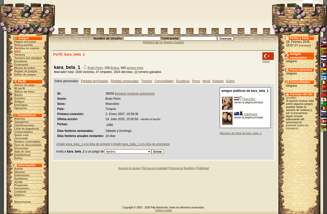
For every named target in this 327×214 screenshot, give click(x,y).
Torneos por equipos (28, 57)
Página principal (25, 41)
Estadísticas (22, 154)
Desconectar (22, 201)
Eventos (19, 98)
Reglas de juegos (25, 71)
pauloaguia (294, 122)
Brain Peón (95, 68)
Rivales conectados (27, 141)
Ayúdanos (21, 178)
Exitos (230, 81)
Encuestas (21, 148)
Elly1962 (249, 99)
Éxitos (18, 158)
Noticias (19, 118)
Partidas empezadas (124, 81)
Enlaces (19, 194)
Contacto (20, 191)
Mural (206, 81)
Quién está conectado (21, 137)
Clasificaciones (24, 125)
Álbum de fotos (24, 91)
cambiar (305, 45)
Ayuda (18, 181)
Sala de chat (22, 151)
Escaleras (20, 61)
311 (17, 51)
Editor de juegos (25, 74)
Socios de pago (24, 84)
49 (135, 72)
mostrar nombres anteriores (134, 93)
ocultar (291, 97)
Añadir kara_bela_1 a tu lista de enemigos (141, 144)
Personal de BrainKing (182, 168)
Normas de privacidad (155, 168)
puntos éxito (135, 68)
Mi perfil (19, 88)
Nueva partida (23, 44)
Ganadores (21, 121)
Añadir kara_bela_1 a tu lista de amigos (83, 144)
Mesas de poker (25, 67)
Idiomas (19, 171)
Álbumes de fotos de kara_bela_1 (241, 133)
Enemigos (21, 104)
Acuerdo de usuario (129, 168)
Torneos (19, 54)
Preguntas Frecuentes (21, 187)
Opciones (20, 108)
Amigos (19, 101)
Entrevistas (21, 175)
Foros (196, 81)
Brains (18, 168)
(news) (266, 61)
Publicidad (203, 168)
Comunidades (23, 131)
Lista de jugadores (26, 128)
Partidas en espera (26, 48)
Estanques (21, 64)
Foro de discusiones (28, 144)
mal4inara (250, 114)
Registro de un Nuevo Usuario (163, 42)
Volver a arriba (163, 210)
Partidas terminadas (94, 81)
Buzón (18, 94)
